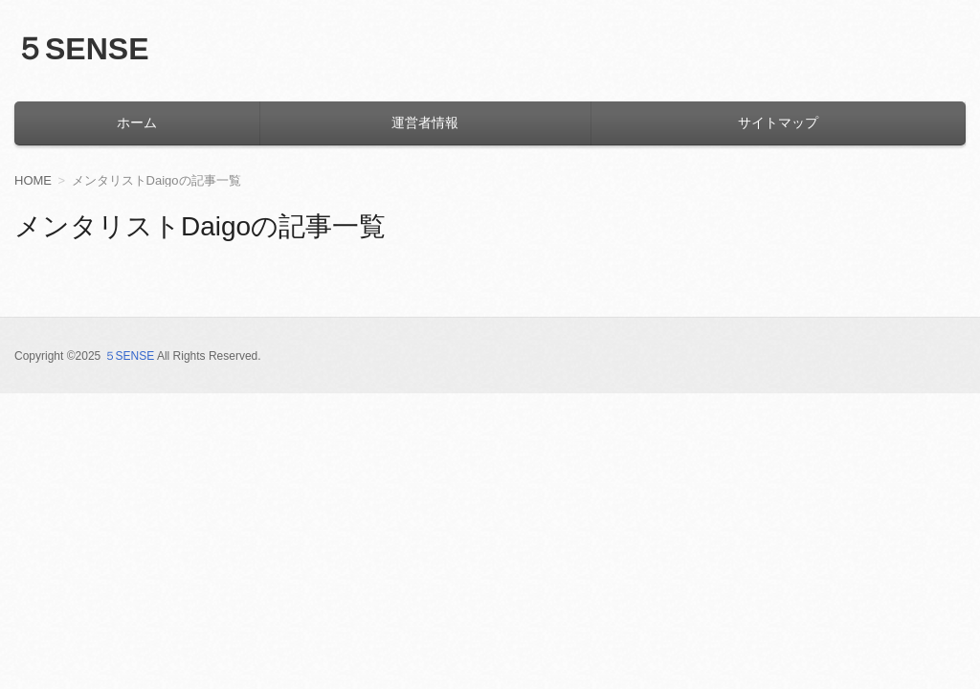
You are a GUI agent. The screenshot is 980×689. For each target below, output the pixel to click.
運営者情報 (424, 122)
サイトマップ (778, 122)
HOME (33, 180)
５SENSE (81, 49)
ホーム (137, 122)
